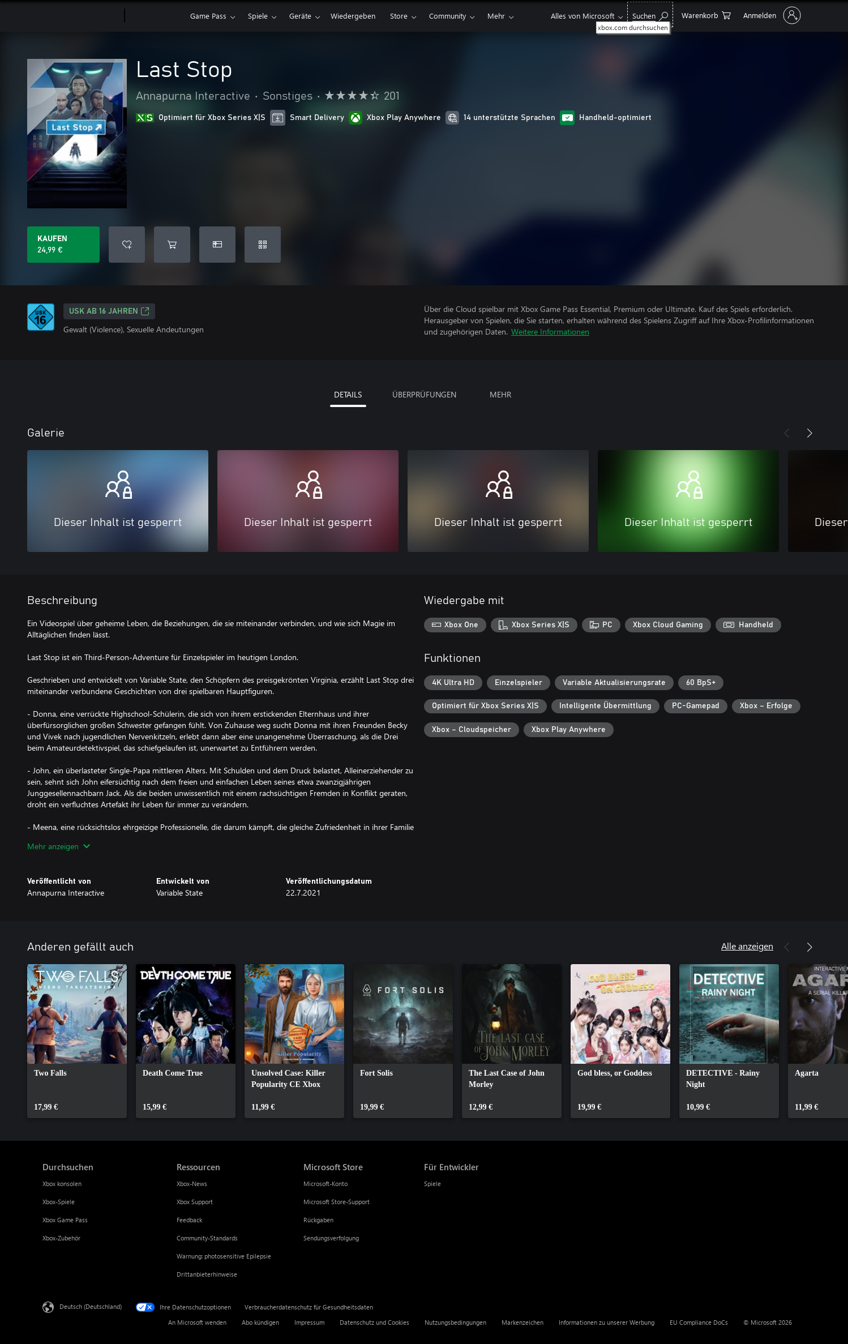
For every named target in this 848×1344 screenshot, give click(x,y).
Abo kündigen (260, 1322)
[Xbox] (156, 16)
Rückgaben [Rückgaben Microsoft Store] (318, 1219)
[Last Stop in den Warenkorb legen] (172, 244)
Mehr (496, 15)
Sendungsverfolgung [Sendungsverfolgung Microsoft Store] (331, 1238)
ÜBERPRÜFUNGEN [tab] (424, 394)
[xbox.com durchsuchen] (650, 14)
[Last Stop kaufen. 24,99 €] (63, 244)
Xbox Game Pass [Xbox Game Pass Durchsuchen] (65, 1219)
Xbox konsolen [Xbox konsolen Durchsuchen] (62, 1183)
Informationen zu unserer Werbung (606, 1322)
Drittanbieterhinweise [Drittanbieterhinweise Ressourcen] (207, 1274)
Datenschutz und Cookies (374, 1322)
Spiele (258, 15)
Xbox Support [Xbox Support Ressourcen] (195, 1201)
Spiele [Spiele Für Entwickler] (432, 1183)
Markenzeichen (522, 1322)
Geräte (300, 15)
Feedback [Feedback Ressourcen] (189, 1219)
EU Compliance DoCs (699, 1322)
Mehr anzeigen (58, 846)
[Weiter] (809, 433)
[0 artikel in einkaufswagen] (706, 14)
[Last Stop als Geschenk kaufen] (217, 244)
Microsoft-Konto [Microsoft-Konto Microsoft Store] (325, 1183)
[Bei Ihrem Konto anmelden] (771, 15)
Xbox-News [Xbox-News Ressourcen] (192, 1183)
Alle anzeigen (747, 946)
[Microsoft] (81, 16)
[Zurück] (787, 433)
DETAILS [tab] (348, 394)
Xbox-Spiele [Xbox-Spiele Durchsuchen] (58, 1201)
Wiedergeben (353, 15)
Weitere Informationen (550, 331)
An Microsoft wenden (197, 1322)
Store (399, 15)
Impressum (309, 1322)
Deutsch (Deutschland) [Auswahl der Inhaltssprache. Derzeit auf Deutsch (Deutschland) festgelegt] (90, 1306)
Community (447, 15)
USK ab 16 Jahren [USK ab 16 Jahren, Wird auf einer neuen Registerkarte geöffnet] (109, 311)
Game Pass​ (208, 15)
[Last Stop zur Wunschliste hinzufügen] (127, 244)
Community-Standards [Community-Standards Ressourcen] (207, 1238)
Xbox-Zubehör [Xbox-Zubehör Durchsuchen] (61, 1238)
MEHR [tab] (500, 394)
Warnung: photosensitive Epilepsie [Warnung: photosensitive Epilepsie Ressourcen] (224, 1256)
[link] (77, 1041)
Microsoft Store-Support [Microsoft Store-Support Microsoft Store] (336, 1201)
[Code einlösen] (263, 244)
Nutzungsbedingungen (455, 1322)
